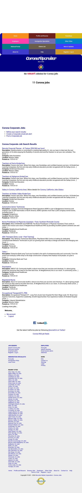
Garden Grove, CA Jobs (15, 397)
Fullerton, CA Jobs (13, 396)
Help (42, 52)
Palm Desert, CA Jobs (14, 431)
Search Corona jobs (14, 348)
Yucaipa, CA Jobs (13, 466)
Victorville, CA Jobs (14, 462)
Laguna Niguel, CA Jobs (15, 413)
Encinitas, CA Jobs (14, 391)
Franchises (68, 36)
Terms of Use (35, 472)
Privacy (43, 365)
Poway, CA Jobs (13, 439)
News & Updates (69, 46)
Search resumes (46, 349)
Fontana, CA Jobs (13, 394)
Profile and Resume (42, 36)
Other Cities (68, 41)
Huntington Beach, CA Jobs (16, 404)
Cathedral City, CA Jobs (15, 378)
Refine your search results (16, 132)
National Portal (15, 46)
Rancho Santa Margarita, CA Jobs (18, 442)
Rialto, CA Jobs (12, 445)
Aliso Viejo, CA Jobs (14, 372)
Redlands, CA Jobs (14, 444)
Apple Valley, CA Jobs (14, 373)
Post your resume (13, 349)
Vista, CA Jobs (12, 463)
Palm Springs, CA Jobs (15, 433)
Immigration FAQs (13, 360)
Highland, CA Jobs (13, 402)
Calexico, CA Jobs (13, 375)
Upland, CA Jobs (13, 460)
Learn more (11, 362)
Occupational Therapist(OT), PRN (14, 293)
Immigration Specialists (42, 41)
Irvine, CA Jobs (12, 407)
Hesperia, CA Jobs (13, 401)
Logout (11, 316)
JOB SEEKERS (12, 345)
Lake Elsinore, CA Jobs (15, 415)
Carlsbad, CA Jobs (13, 377)
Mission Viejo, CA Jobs (15, 418)
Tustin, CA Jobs (13, 458)
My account (11, 314)
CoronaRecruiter (41, 60)
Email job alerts (13, 351)
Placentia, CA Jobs (14, 436)
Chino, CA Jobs (13, 380)
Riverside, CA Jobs (14, 447)
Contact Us (64, 470)
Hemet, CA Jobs (13, 399)
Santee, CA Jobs (13, 455)
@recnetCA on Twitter (56, 330)
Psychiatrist (6, 267)
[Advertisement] (41, 17)
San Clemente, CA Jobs (15, 450)
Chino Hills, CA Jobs (14, 381)
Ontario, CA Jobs (13, 428)
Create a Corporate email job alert (19, 134)
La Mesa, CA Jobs (13, 409)
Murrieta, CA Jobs (13, 421)
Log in (16, 352)
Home (15, 36)
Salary (61, 190)
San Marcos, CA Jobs (14, 454)
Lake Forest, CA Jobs (14, 417)
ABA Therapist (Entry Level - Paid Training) (18, 237)
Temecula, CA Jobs (14, 457)
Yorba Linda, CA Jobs (14, 465)
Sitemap (43, 362)
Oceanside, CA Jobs (14, 426)
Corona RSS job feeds (41, 334)
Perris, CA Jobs (13, 434)
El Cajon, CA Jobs (13, 388)
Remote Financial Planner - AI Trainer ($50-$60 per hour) (23, 148)
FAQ (42, 359)
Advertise (44, 352)
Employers (15, 41)
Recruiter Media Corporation (44, 475)
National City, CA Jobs (15, 423)
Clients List (42, 46)
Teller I (4, 252)
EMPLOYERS (45, 345)
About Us (15, 52)
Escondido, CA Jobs (14, 393)
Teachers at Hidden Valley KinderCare (16, 194)
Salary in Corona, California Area (14, 190)
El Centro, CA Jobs (13, 389)
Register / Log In (69, 52)
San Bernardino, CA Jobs (15, 449)
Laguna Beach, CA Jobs (15, 412)
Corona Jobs (58, 475)
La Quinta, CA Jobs (14, 410)
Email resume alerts (47, 351)
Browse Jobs (31, 470)
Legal (42, 364)
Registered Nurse (8, 280)
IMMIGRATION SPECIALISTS (17, 357)
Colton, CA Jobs (13, 386)
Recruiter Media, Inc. (41, 67)
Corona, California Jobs (49, 190)
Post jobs (44, 348)
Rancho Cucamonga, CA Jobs (17, 441)
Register (10, 352)
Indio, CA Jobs (12, 405)
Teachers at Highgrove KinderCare (15, 176)
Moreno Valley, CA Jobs (15, 420)
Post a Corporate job (14, 136)
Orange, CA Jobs (13, 429)
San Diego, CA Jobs (14, 452)
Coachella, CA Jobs (14, 385)
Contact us (44, 360)
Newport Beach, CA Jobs (15, 425)
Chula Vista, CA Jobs (14, 383)
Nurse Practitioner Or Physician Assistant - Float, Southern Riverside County (30, 222)
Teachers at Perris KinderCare (13, 163)
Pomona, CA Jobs (13, 437)
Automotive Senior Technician (13, 207)
